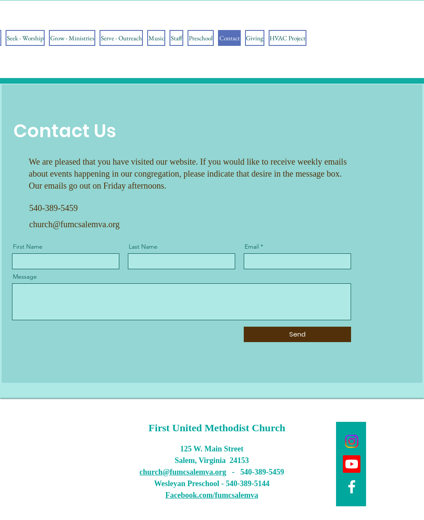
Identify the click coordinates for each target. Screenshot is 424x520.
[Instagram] (351, 441)
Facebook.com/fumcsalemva (211, 495)
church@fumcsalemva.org (74, 224)
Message (25, 277)
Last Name (143, 246)
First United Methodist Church (216, 427)
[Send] (297, 334)
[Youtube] (351, 464)
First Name (27, 246)
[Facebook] (351, 487)
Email (252, 246)
